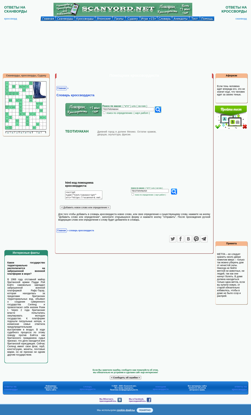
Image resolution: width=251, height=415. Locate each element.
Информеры (51, 386)
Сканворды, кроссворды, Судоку (26, 75)
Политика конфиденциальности (124, 390)
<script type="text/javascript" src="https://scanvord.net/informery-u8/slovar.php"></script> (86, 195)
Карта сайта (51, 390)
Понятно (145, 410)
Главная (61, 88)
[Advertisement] (125, 47)
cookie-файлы (126, 410)
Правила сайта (51, 388)
